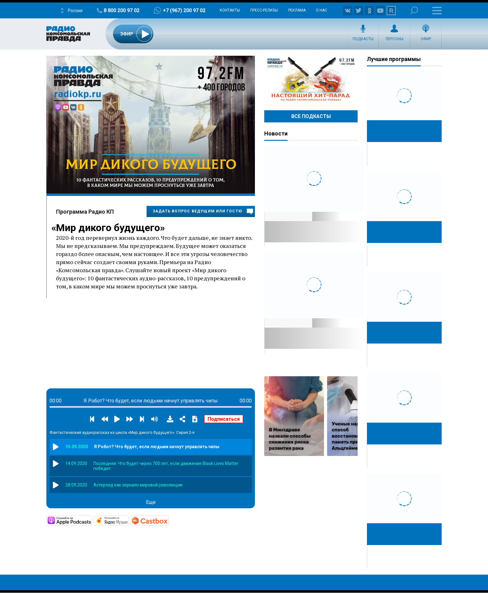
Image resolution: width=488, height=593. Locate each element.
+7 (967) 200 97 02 (184, 10)
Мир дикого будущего (108, 228)
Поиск (414, 10)
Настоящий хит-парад (311, 79)
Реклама (297, 10)
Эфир (425, 39)
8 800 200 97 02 (121, 10)
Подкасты (363, 39)
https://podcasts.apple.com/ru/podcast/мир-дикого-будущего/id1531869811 (91, 520)
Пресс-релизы (264, 10)
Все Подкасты (311, 116)
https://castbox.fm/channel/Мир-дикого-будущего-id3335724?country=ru (168, 520)
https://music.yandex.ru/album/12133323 (128, 520)
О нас (321, 10)
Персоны (394, 39)
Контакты (230, 10)
